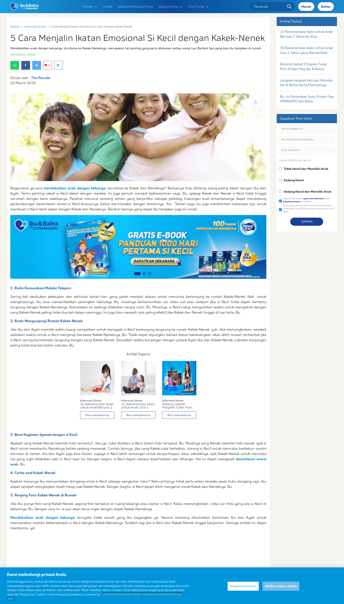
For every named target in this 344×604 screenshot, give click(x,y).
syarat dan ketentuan (313, 198)
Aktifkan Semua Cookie (281, 589)
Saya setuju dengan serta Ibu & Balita (306, 200)
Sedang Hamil (294, 180)
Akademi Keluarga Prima (135, 7)
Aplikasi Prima (170, 7)
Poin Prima (199, 7)
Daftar (326, 7)
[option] (138, 247)
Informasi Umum (35, 26)
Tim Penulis (40, 78)
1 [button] (137, 273)
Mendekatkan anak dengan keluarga (42, 517)
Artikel (107, 7)
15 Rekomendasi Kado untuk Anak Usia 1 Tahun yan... (138, 406)
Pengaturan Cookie (243, 589)
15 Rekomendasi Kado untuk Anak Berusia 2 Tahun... (97, 406)
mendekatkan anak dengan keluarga (74, 188)
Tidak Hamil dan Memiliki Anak (306, 169)
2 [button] (144, 273)
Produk (89, 7)
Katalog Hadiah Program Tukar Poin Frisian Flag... (177, 406)
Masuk (306, 7)
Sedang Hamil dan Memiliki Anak (307, 192)
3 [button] (149, 273)
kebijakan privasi (291, 201)
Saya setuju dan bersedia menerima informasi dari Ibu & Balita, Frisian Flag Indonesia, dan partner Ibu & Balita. (308, 208)
